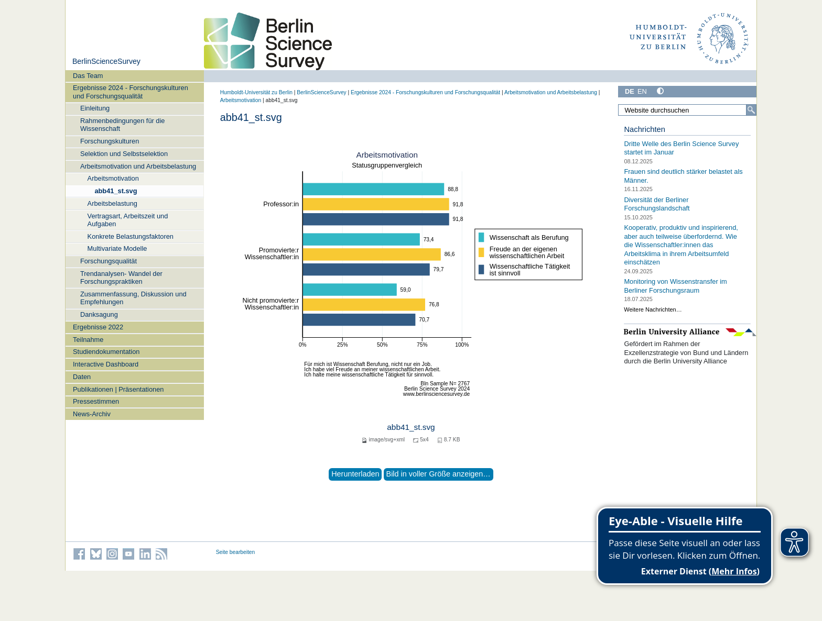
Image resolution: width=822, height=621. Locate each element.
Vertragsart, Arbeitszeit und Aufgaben (128, 220)
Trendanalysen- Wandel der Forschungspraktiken (121, 277)
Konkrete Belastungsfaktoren (131, 236)
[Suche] (751, 110)
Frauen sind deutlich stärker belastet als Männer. (683, 176)
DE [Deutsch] (629, 91)
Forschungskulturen (109, 141)
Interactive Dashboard (105, 364)
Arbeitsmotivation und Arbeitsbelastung (138, 166)
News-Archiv (92, 414)
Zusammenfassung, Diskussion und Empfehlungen (133, 298)
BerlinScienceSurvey (106, 61)
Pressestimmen (96, 401)
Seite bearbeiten (235, 552)
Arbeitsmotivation (113, 178)
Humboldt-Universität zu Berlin (256, 92)
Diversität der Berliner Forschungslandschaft (656, 203)
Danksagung (99, 314)
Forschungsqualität (108, 261)
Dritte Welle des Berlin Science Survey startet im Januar (681, 148)
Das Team (88, 76)
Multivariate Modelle (117, 248)
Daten (82, 377)
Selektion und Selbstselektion (124, 154)
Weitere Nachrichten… (653, 309)
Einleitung (95, 108)
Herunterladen (355, 474)
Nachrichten (644, 129)
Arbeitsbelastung (112, 203)
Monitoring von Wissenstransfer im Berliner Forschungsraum (675, 286)
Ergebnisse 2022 (98, 327)
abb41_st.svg (115, 191)
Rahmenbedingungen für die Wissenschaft (122, 124)
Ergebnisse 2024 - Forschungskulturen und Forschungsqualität (130, 91)
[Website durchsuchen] (687, 110)
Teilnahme (88, 339)
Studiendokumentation (106, 352)
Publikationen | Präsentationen (118, 389)
